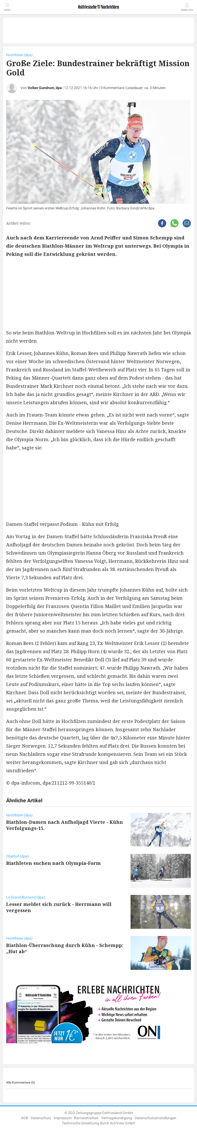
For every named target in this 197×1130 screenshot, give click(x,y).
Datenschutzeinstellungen (155, 1118)
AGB (24, 1118)
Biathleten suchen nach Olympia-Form (53, 863)
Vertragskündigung (116, 1118)
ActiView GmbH (122, 1123)
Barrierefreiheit (86, 1118)
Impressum (63, 1118)
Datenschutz (41, 1118)
